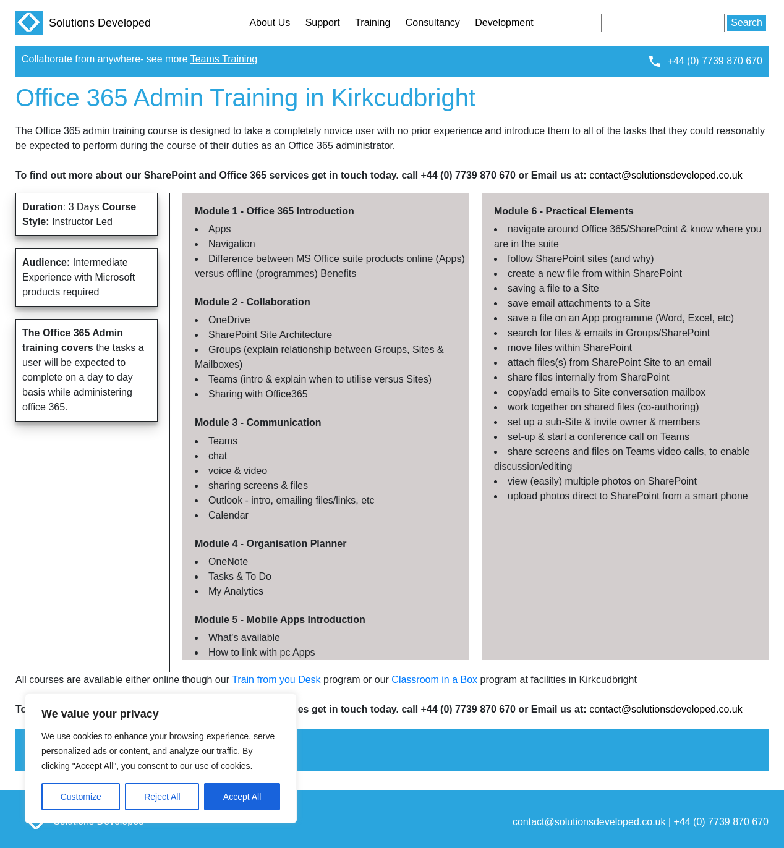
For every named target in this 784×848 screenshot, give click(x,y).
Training (372, 22)
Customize (81, 797)
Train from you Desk (276, 679)
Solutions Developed (83, 23)
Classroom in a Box (434, 679)
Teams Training (224, 59)
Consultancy (433, 22)
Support (322, 22)
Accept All (242, 797)
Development (504, 22)
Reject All (162, 797)
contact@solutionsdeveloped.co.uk (666, 175)
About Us (269, 22)
